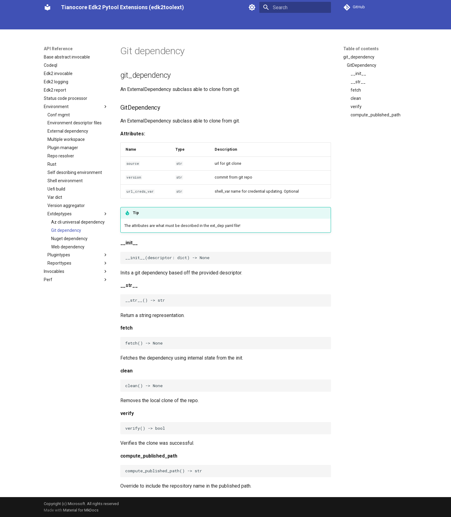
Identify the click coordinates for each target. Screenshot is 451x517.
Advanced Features (190, 22)
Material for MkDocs (81, 510)
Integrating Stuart (128, 22)
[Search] (295, 7)
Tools (158, 22)
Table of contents (361, 48)
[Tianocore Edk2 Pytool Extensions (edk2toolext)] (47, 7)
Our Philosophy (58, 22)
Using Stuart (92, 22)
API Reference (230, 22)
